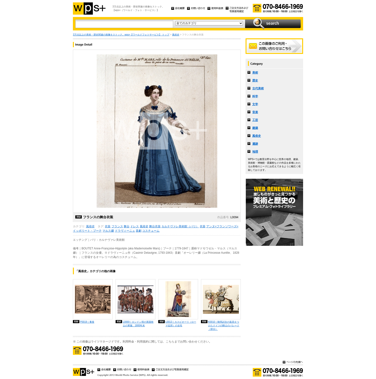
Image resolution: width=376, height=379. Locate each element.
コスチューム (150, 230)
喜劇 (138, 230)
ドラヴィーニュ (125, 230)
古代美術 (258, 88)
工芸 (255, 120)
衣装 (108, 226)
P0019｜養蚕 (87, 322)
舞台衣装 (155, 226)
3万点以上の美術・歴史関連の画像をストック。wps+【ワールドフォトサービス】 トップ (121, 34)
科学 (255, 96)
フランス (117, 226)
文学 (255, 104)
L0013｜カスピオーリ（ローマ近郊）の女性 (180, 324)
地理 (255, 151)
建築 (255, 128)
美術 (255, 72)
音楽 (255, 112)
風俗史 (175, 34)
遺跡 (255, 143)
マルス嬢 (108, 230)
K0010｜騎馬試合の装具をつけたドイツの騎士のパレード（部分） (223, 325)
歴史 (255, 80)
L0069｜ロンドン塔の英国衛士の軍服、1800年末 (138, 324)
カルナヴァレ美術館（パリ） (180, 226)
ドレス (134, 226)
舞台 (126, 226)
